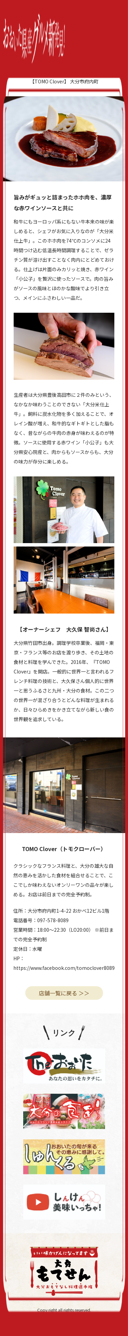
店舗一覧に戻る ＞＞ (64, 993)
